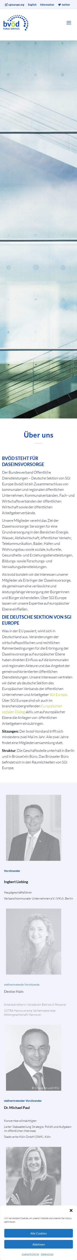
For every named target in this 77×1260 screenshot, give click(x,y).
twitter (64, 4)
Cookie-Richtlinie (30, 1254)
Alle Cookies (38, 1233)
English (32, 4)
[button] (71, 1210)
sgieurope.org (14, 4)
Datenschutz (47, 1254)
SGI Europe (58, 694)
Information (47, 4)
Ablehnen (38, 1244)
